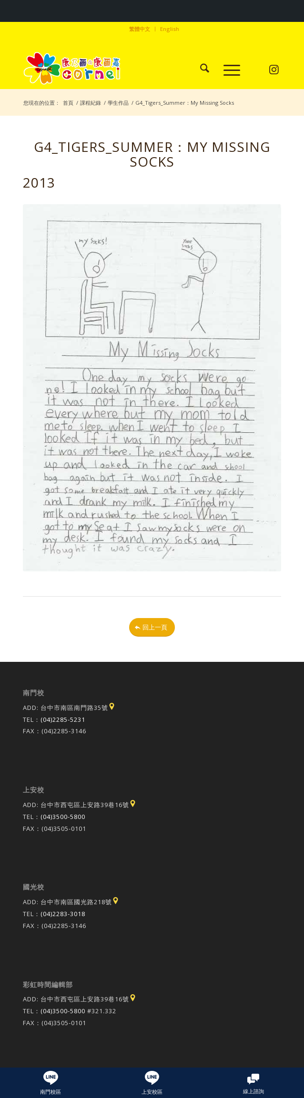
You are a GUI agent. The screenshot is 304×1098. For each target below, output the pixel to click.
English (169, 28)
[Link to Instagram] (274, 70)
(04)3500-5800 (63, 816)
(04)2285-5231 (63, 719)
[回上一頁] (152, 627)
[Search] (200, 69)
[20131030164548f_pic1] (152, 387)
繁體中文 (139, 28)
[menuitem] (139, 29)
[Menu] (227, 69)
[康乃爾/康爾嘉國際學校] (126, 69)
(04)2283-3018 (63, 913)
